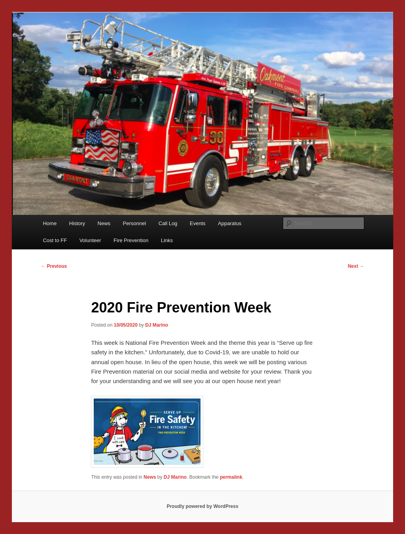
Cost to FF (55, 240)
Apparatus (229, 223)
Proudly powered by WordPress (202, 506)
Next (356, 266)
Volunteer (90, 240)
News (104, 223)
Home (50, 223)
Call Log (168, 223)
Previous (54, 266)
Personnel (134, 223)
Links (167, 240)
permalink (231, 477)
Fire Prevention (131, 240)
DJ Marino (156, 325)
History (77, 223)
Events (198, 223)
